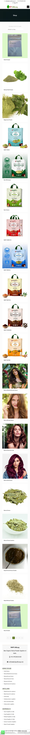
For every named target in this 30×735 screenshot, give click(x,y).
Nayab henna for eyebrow (9, 691)
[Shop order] (15, 29)
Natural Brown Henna (9, 420)
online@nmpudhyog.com (10, 1)
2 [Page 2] (10, 637)
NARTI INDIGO (7, 270)
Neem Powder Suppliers (9, 724)
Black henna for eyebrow (9, 693)
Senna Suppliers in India (9, 719)
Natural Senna (7, 510)
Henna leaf (6, 696)
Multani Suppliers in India (9, 716)
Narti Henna (6, 210)
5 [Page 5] (19, 637)
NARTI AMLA (7, 149)
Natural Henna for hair (9, 450)
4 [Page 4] (16, 637)
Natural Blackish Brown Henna (11, 390)
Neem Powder (7, 630)
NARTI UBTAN (7, 360)
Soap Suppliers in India (9, 714)
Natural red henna (8, 681)
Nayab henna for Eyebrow (9, 683)
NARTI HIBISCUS (7, 240)
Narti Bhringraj (7, 179)
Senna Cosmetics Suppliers (10, 721)
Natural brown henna (8, 676)
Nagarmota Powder (8, 119)
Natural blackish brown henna (10, 673)
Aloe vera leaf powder (9, 701)
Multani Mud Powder (8, 89)
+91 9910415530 (21, 1)
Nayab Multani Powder (9, 600)
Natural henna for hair (9, 678)
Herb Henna (6, 671)
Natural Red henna (8, 480)
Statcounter (2, 734)
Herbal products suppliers (10, 699)
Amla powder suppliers (9, 704)
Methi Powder (7, 59)
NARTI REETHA (7, 300)
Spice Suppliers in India (9, 711)
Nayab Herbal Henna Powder (10, 570)
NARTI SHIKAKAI (7, 330)
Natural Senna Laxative (9, 540)
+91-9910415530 (15, 657)
